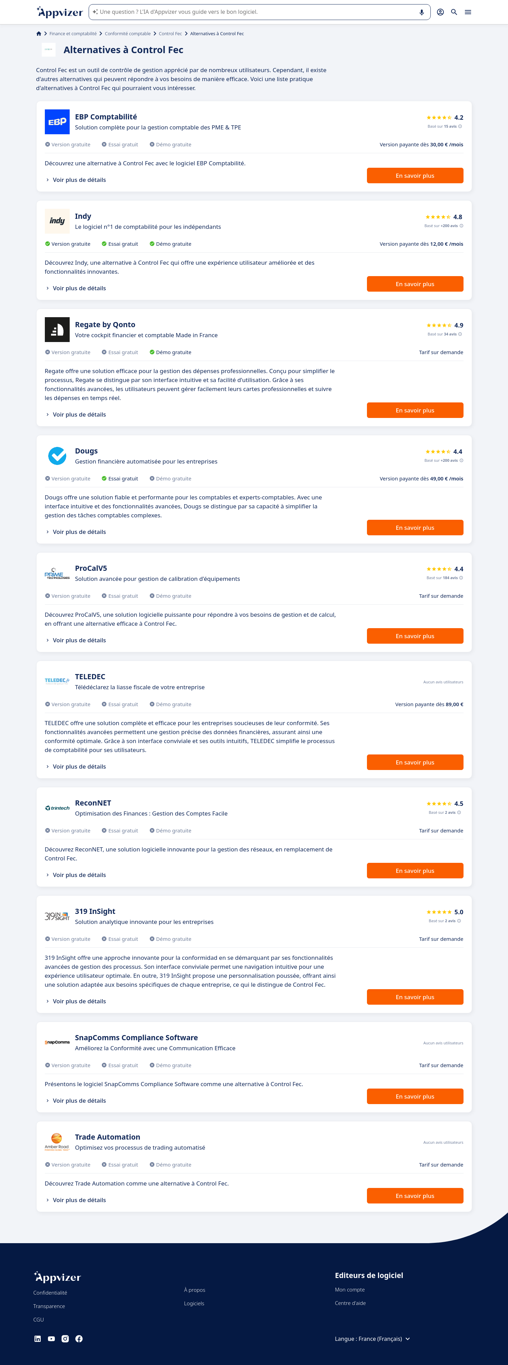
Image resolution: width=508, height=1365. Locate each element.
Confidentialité (50, 1292)
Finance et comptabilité (73, 33)
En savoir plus (415, 175)
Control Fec (170, 33)
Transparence (49, 1306)
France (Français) (385, 1339)
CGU (38, 1319)
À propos (194, 1289)
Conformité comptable (128, 33)
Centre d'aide (350, 1302)
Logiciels (194, 1303)
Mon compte (350, 1289)
